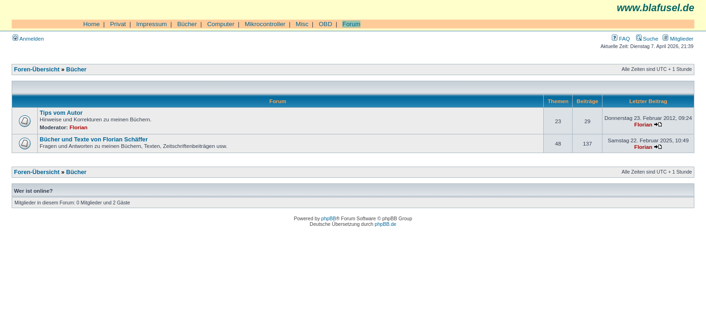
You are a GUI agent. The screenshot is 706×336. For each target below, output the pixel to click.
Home (91, 24)
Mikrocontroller (265, 24)
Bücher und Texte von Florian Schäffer (94, 139)
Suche (647, 38)
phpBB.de (385, 224)
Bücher (187, 24)
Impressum (151, 24)
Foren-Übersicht (37, 69)
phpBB (328, 218)
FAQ (621, 38)
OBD (325, 24)
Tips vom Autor (61, 113)
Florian (78, 127)
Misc (302, 24)
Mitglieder (678, 38)
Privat (118, 24)
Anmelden (28, 38)
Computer (221, 24)
